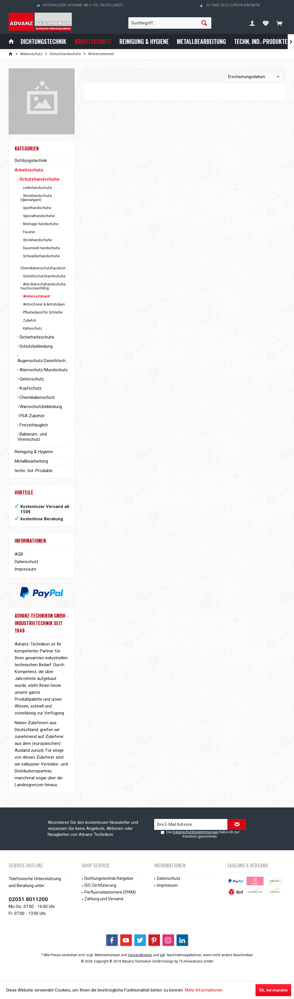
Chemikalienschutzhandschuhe (44, 268)
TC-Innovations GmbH (196, 961)
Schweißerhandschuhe (41, 256)
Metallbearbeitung (31, 461)
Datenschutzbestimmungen (195, 832)
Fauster (28, 232)
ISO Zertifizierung (100, 885)
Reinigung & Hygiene (34, 451)
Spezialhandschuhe (38, 216)
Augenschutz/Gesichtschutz (43, 360)
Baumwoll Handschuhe (41, 248)
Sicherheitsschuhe (36, 337)
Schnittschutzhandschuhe (43, 276)
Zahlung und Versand (103, 898)
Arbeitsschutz (29, 170)
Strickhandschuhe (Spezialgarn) (36, 198)
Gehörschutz (31, 379)
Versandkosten (140, 955)
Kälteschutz (32, 328)
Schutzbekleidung (35, 346)
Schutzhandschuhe (38, 179)
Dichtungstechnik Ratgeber (109, 878)
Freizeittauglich (33, 425)
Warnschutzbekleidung (40, 406)
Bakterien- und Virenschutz (32, 437)
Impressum (25, 569)
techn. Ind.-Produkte (34, 470)
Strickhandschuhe (37, 240)
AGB (19, 554)
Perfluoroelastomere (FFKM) (110, 892)
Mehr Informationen (204, 990)
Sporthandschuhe (36, 208)
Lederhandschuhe (37, 188)
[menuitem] (279, 23)
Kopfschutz (30, 388)
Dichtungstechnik (31, 160)
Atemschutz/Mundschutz (43, 369)
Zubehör (29, 320)
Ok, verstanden (273, 990)
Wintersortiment (36, 296)
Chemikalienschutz (36, 397)
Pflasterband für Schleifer (42, 312)
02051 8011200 (28, 899)
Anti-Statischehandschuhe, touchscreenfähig (43, 286)
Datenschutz (26, 561)
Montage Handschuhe (40, 224)
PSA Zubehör (31, 415)
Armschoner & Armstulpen (43, 304)
